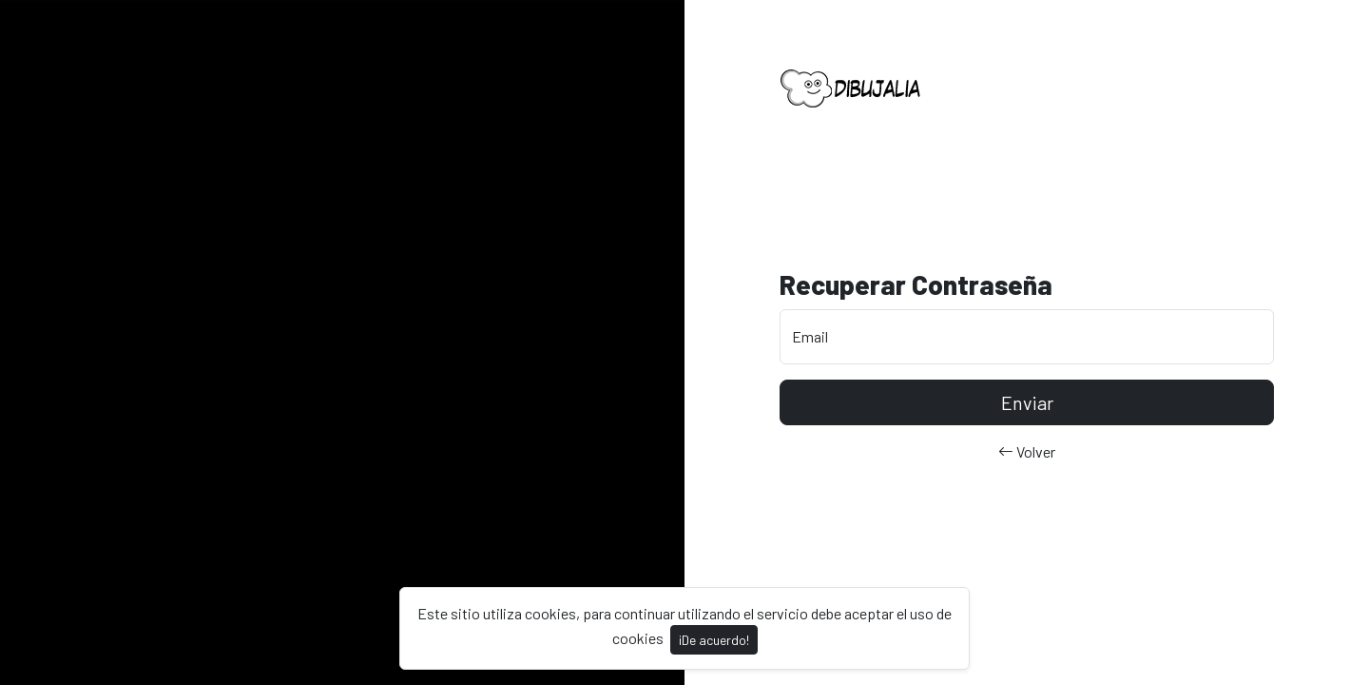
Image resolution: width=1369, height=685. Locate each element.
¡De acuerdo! (714, 640)
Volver (1026, 451)
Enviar (1027, 402)
